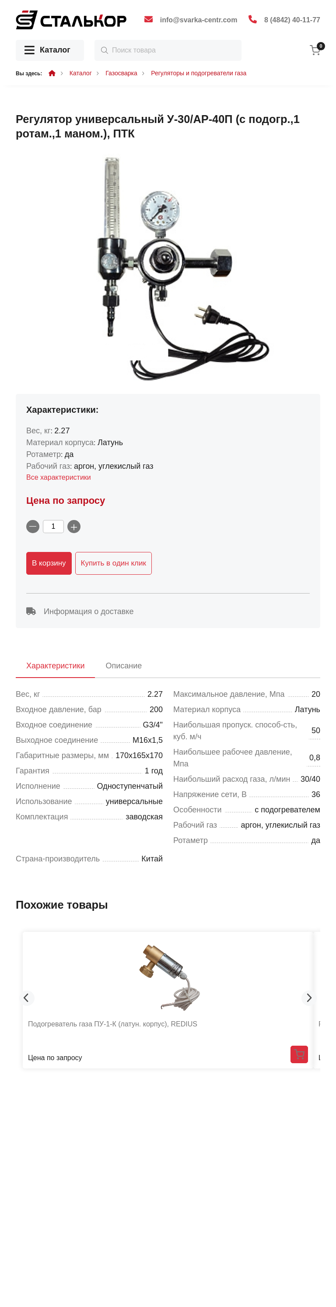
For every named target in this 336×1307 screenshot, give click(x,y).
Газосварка (121, 73)
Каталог (47, 50)
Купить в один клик (113, 563)
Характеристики (55, 665)
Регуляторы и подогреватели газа (198, 73)
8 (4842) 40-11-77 (292, 20)
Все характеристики (58, 477)
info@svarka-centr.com (199, 20)
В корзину (49, 563)
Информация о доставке (79, 611)
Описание (123, 665)
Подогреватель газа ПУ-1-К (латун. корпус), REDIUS (112, 1024)
